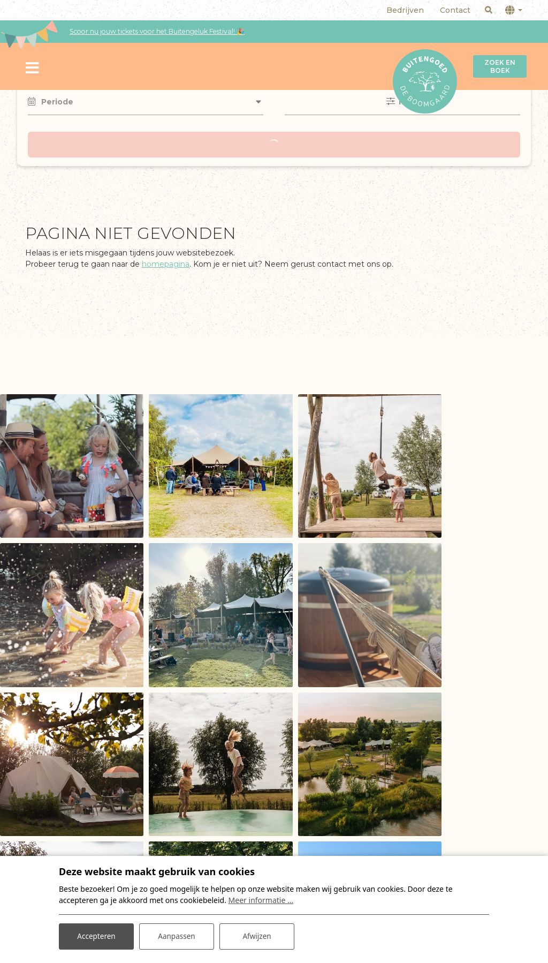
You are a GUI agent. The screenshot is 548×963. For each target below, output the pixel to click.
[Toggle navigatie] (32, 67)
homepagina (165, 264)
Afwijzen (256, 935)
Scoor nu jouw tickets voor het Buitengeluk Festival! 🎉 (157, 31)
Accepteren (96, 935)
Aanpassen (176, 935)
